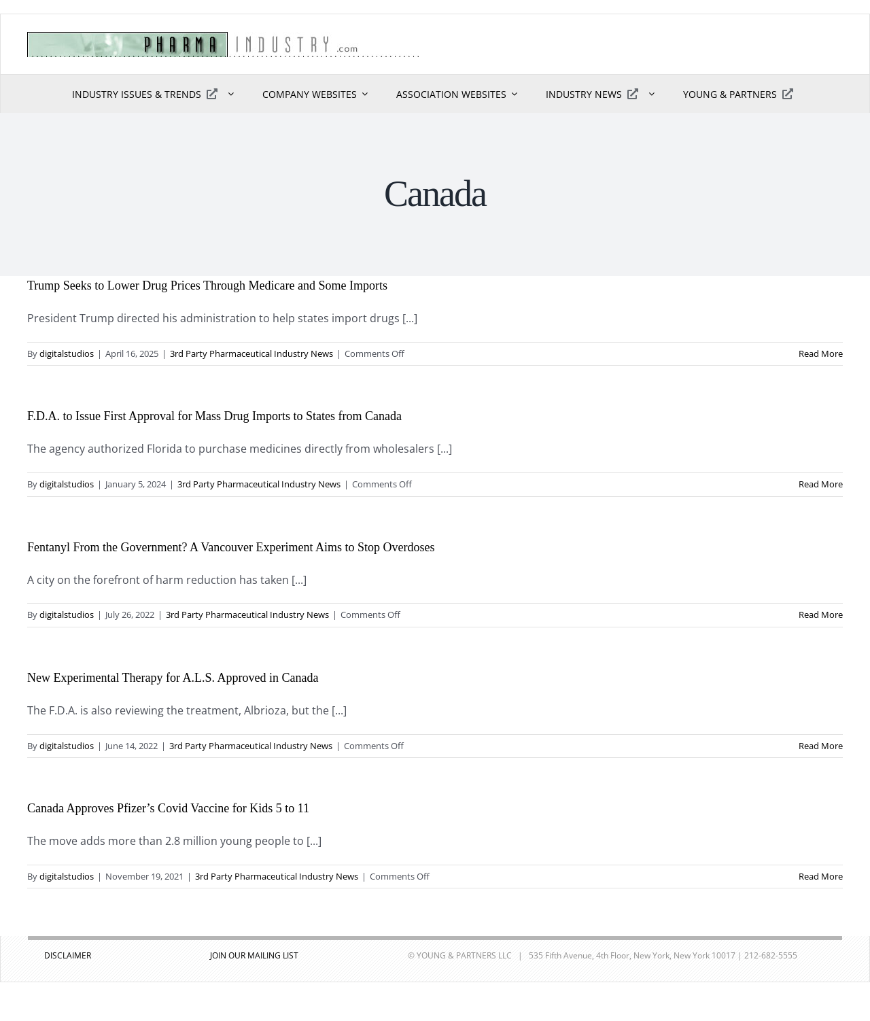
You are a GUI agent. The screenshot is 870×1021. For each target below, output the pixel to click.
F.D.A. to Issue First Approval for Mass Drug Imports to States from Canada (214, 416)
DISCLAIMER (67, 955)
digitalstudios (66, 353)
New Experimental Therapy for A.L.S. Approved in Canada (173, 678)
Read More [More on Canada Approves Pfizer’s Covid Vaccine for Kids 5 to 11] (821, 876)
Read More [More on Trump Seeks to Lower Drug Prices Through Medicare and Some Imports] (821, 353)
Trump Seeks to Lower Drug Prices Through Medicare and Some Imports (207, 285)
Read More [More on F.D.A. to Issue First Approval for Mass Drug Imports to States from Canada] (821, 484)
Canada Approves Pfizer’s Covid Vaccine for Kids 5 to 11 (168, 808)
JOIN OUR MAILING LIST (254, 955)
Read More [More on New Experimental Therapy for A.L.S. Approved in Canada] (821, 746)
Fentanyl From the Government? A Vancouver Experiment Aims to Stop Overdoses (231, 547)
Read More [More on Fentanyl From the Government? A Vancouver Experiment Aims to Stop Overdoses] (821, 614)
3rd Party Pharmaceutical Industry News (251, 353)
